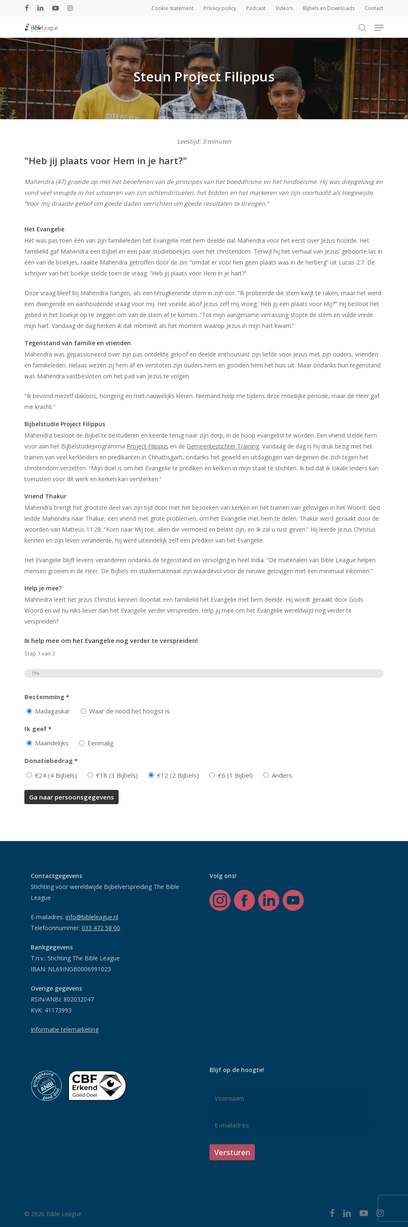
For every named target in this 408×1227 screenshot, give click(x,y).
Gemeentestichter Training (223, 446)
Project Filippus (147, 446)
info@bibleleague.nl (92, 917)
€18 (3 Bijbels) (117, 775)
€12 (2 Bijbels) (178, 775)
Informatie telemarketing (64, 1029)
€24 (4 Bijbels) (56, 775)
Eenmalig (100, 743)
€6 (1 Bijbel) (235, 775)
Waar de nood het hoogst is (129, 711)
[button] (379, 28)
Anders (282, 775)
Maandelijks (52, 743)
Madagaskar (52, 711)
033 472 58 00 (101, 928)
